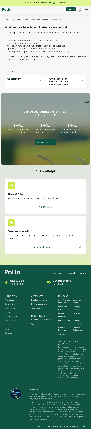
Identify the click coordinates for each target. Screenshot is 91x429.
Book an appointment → (41, 304)
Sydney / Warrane (76, 308)
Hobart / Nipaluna (62, 328)
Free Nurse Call (11, 316)
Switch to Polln (11, 320)
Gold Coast (77, 313)
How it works (10, 308)
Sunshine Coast (77, 301)
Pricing (7, 312)
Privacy (48, 426)
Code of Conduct (56, 426)
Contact (8, 333)
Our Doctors (10, 304)
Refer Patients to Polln (40, 319)
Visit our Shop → (37, 308)
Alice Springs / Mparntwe (64, 301)
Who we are (9, 300)
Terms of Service (40, 426)
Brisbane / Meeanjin (62, 315)
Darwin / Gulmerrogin (78, 328)
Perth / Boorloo (64, 320)
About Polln (15, 19)
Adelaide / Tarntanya (77, 321)
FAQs (6, 20)
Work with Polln (37, 324)
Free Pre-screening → (40, 300)
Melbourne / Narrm (63, 308)
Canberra (62, 334)
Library (7, 329)
